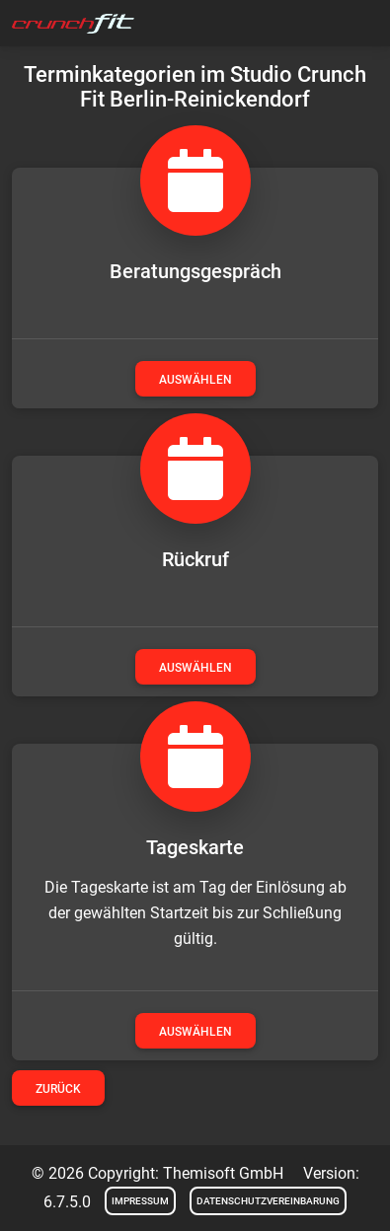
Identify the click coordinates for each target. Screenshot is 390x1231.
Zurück (58, 1089)
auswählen (195, 380)
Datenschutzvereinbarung (268, 1200)
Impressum (140, 1200)
